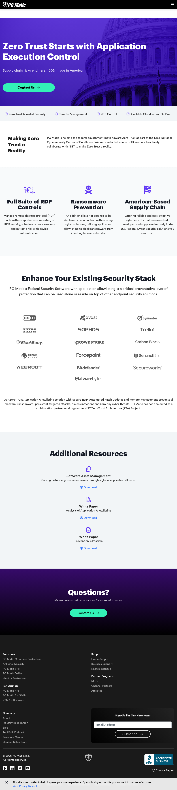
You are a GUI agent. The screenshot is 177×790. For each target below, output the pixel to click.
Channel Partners (101, 686)
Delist (12, 673)
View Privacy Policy (25, 786)
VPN (11, 669)
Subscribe (132, 734)
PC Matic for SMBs (14, 695)
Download (88, 487)
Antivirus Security (13, 664)
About (6, 718)
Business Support (101, 664)
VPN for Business (13, 700)
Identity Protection (14, 678)
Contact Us (29, 88)
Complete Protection (21, 659)
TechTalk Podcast (13, 732)
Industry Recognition (15, 723)
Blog (5, 727)
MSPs (94, 681)
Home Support (100, 659)
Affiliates (96, 690)
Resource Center (13, 737)
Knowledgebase (101, 669)
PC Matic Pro (11, 690)
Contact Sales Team (15, 742)
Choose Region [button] (163, 770)
